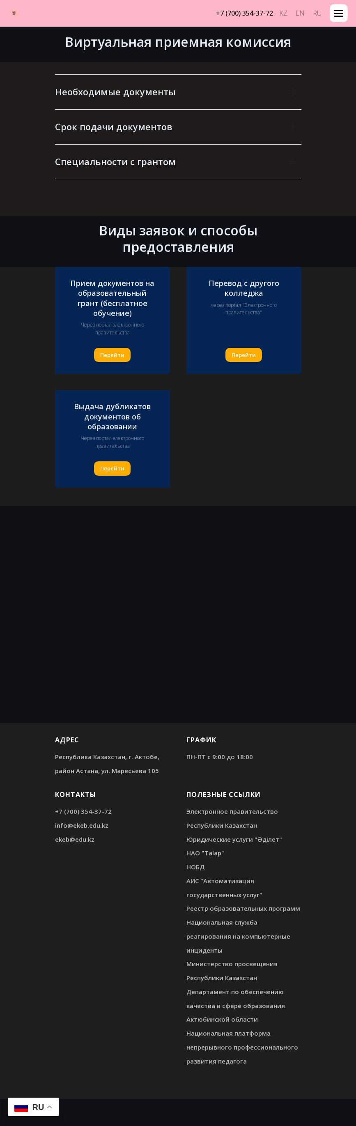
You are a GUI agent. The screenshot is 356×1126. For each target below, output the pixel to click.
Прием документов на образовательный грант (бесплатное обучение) (112, 298)
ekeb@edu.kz (74, 839)
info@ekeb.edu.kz (81, 825)
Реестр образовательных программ (243, 908)
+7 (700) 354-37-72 (83, 811)
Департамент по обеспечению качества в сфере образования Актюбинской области (235, 1006)
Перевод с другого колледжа (244, 288)
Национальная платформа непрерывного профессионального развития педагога (242, 1047)
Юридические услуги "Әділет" (234, 839)
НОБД (195, 867)
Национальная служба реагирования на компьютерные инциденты (238, 936)
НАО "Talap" (205, 853)
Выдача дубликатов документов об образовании (112, 416)
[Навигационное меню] (339, 13)
